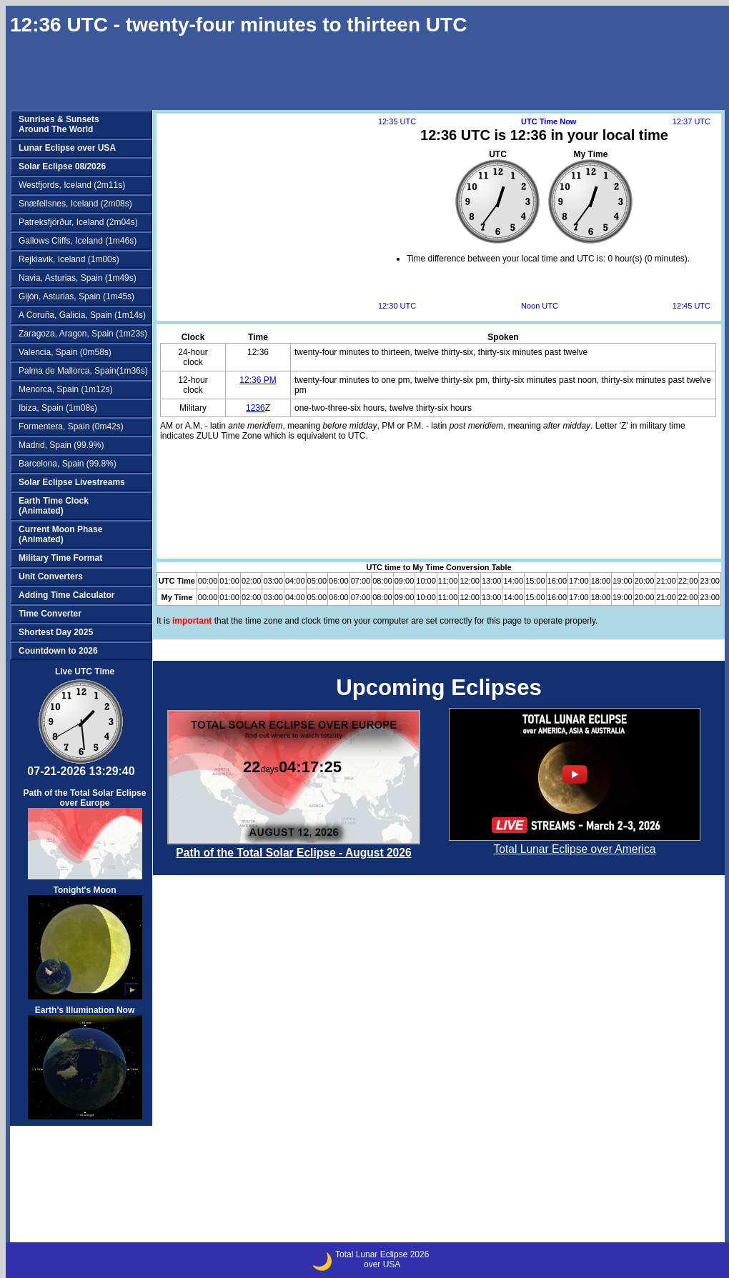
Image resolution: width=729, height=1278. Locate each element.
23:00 (710, 580)
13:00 (492, 580)
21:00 (666, 580)
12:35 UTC (397, 121)
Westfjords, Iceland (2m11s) (72, 185)
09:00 (405, 580)
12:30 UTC (397, 305)
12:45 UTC (691, 305)
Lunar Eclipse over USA (67, 148)
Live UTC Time (84, 672)
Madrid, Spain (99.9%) (61, 445)
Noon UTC (539, 305)
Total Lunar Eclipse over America (574, 849)
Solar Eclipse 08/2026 (62, 166)
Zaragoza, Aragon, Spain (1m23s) (83, 334)
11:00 (448, 580)
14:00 (513, 580)
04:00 (295, 580)
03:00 (273, 580)
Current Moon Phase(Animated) (60, 534)
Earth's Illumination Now (85, 1062)
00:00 (208, 580)
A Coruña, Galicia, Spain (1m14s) (82, 315)
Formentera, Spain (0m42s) (71, 426)
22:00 (688, 580)
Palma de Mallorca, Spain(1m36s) (83, 371)
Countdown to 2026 (58, 651)
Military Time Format (60, 558)
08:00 (382, 580)
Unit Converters (51, 576)
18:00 (601, 580)
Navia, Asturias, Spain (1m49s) (78, 278)
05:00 (317, 580)
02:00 (252, 580)
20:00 (645, 580)
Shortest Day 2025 (56, 632)
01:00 (229, 580)
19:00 (623, 580)
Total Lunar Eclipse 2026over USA (382, 1259)
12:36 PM (257, 380)
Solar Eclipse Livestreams (72, 482)
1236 (255, 408)
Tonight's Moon (85, 942)
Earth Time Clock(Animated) (54, 506)
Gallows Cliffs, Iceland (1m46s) (78, 241)
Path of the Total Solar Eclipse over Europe (85, 833)
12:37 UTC (691, 121)
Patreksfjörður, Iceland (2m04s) (78, 222)
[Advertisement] (214, 169)
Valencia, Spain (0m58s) (65, 352)
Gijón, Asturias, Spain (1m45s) (76, 296)
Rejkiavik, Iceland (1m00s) (69, 259)
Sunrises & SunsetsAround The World (59, 124)
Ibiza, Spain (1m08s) (58, 408)
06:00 (339, 580)
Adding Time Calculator (66, 595)
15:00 (535, 580)
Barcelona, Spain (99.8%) (67, 464)
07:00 (361, 580)
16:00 (557, 580)
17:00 (579, 580)
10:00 (426, 580)
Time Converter (50, 614)
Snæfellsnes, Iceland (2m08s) (75, 204)
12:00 (470, 580)
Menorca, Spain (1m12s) (65, 389)
